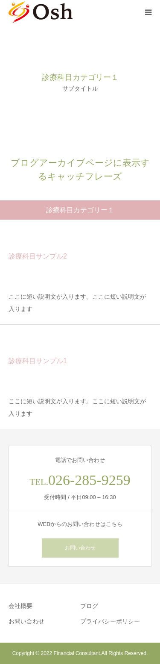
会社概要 (20, 605)
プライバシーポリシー (110, 621)
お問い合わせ (80, 548)
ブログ (89, 605)
